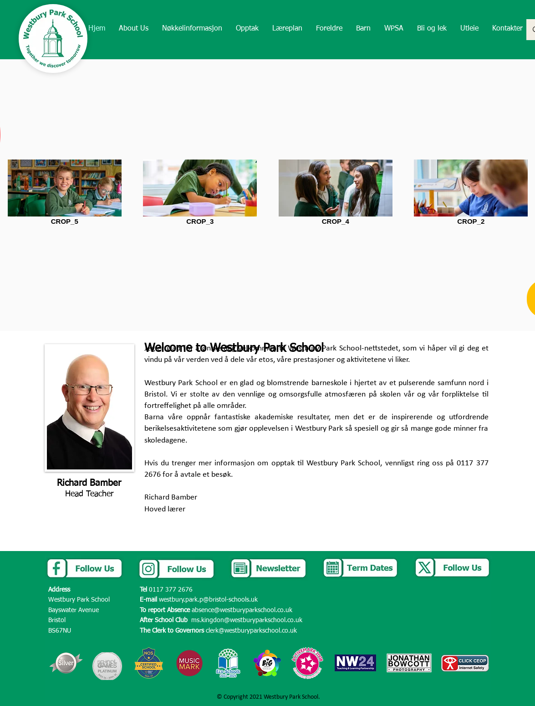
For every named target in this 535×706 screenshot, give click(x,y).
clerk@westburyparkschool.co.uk (251, 631)
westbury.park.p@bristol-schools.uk (208, 600)
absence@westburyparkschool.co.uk (242, 610)
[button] (133, 28)
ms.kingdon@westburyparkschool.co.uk (246, 620)
